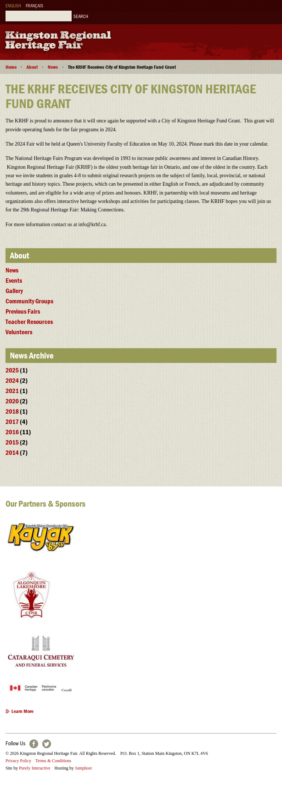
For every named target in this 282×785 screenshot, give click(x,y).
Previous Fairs (23, 311)
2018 (12, 411)
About (32, 67)
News (53, 67)
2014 (12, 452)
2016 (12, 432)
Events (14, 280)
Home (11, 67)
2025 (12, 370)
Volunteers (19, 332)
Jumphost (83, 768)
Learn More (22, 711)
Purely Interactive (35, 768)
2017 (12, 421)
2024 (12, 380)
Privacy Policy (18, 760)
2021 (12, 390)
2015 (12, 442)
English (13, 5)
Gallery (14, 290)
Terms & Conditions (53, 760)
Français (34, 5)
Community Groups (29, 301)
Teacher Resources (29, 321)
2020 (12, 401)
